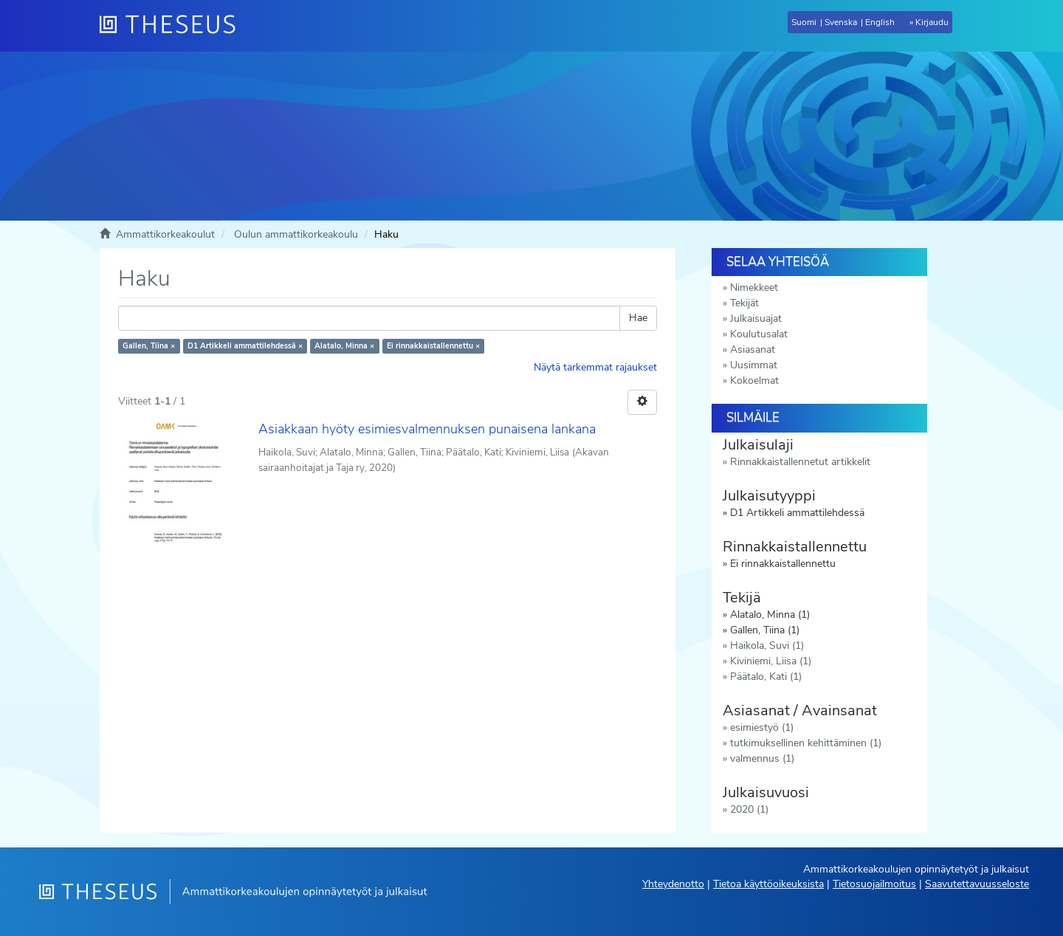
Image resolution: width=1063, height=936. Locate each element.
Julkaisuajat (756, 319)
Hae (638, 318)
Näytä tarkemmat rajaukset (595, 367)
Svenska (841, 22)
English (880, 22)
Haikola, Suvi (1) (767, 646)
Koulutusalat (759, 334)
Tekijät (744, 303)
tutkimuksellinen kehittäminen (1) (805, 743)
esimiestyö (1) (762, 727)
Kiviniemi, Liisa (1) (770, 661)
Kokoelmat (754, 381)
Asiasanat (752, 350)
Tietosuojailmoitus (874, 884)
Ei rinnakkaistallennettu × (433, 345)
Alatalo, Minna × (344, 345)
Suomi (803, 22)
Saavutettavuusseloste (977, 884)
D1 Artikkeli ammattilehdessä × (245, 345)
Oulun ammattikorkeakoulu (296, 234)
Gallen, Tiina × (149, 345)
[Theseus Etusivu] (173, 26)
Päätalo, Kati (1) (766, 677)
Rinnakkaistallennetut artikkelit (800, 462)
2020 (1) (749, 809)
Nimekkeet (754, 288)
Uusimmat (753, 365)
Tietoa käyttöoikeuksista (768, 884)
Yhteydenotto (673, 884)
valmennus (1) (762, 758)
